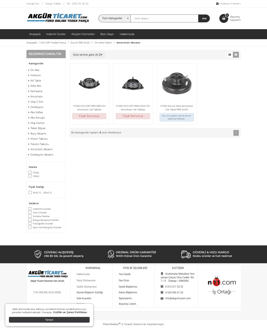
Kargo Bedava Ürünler (46, 220)
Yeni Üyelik (125, 274)
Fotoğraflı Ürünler (43, 223)
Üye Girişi (124, 280)
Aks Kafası (35, 112)
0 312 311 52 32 (174, 286)
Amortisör (35, 96)
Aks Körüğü (36, 117)
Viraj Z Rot (35, 101)
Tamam (49, 319)
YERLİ (36, 176)
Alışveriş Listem (127, 303)
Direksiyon (35, 107)
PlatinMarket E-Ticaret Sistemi (123, 324)
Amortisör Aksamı (40, 149)
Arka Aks (34, 85)
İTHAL (36, 172)
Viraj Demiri (36, 123)
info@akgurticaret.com (178, 298)
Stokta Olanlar (41, 216)
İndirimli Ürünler (42, 208)
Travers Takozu (38, 144)
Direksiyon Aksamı (40, 154)
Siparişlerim (125, 298)
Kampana (35, 91)
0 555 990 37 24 (174, 292)
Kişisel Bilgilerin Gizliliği (90, 292)
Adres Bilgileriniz (128, 292)
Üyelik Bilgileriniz (128, 286)
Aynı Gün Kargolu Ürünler (47, 227)
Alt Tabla (34, 80)
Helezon (34, 75)
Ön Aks (33, 70)
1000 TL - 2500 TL (42, 192)
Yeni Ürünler (40, 212)
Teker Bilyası (37, 128)
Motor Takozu (38, 138)
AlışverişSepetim (235, 18)
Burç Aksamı (37, 133)
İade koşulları (84, 298)
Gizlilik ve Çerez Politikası (70, 312)
